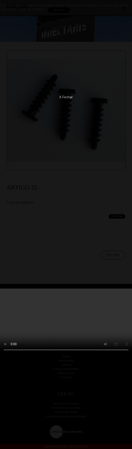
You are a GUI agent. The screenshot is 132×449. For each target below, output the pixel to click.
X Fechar (66, 97)
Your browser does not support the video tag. (66, 322)
